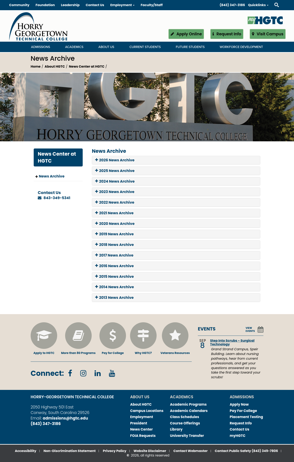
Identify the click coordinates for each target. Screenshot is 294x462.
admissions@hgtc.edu (65, 418)
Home (36, 66)
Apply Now (239, 404)
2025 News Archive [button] (115, 171)
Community (19, 5)
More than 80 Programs (78, 338)
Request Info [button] (227, 34)
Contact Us (95, 5)
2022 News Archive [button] (114, 202)
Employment (141, 416)
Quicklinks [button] (258, 5)
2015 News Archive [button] (114, 277)
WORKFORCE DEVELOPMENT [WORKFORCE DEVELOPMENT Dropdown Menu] (241, 47)
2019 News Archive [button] (114, 234)
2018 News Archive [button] (114, 245)
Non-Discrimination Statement (69, 451)
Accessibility (25, 451)
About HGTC (55, 66)
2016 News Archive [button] (114, 266)
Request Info (241, 423)
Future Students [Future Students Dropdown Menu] (190, 47)
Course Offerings (185, 423)
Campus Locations (147, 410)
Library (176, 429)
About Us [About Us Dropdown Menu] (106, 47)
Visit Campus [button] (267, 34)
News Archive (52, 176)
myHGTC (237, 435)
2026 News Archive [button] (115, 160)
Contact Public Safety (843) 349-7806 (246, 451)
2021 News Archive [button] (114, 213)
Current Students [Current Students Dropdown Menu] (145, 47)
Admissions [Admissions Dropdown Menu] (40, 47)
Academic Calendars (189, 410)
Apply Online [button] (186, 34)
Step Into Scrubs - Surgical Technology (232, 342)
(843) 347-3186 (232, 5)
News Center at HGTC (87, 66)
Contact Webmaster (190, 451)
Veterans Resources (175, 338)
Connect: (47, 373)
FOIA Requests (143, 435)
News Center (141, 429)
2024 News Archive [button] (115, 181)
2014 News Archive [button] (114, 287)
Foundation (45, 5)
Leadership (70, 5)
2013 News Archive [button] (114, 298)
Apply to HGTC (44, 338)
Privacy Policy (114, 451)
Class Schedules (184, 416)
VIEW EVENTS (250, 329)
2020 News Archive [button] (115, 224)
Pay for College (112, 338)
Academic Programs (188, 404)
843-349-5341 (56, 197)
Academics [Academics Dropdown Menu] (74, 47)
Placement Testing (246, 416)
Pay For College (243, 410)
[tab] (176, 160)
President (138, 423)
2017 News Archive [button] (114, 255)
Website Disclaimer (150, 451)
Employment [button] (122, 5)
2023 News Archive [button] (114, 192)
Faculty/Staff (152, 5)
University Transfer (187, 435)
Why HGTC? (143, 338)
